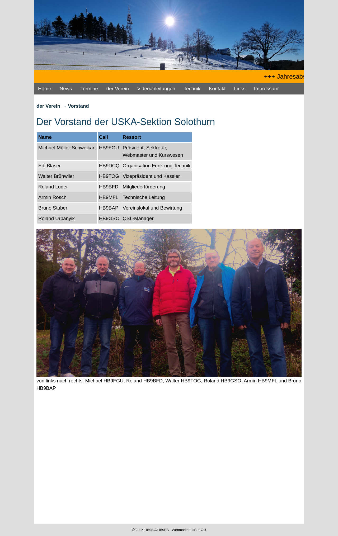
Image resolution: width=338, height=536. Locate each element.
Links (240, 88)
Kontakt (217, 88)
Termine (89, 88)
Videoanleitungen (156, 88)
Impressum (266, 88)
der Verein (117, 88)
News (66, 88)
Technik (192, 88)
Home (44, 88)
